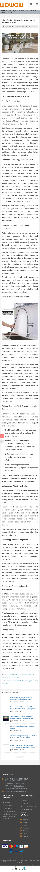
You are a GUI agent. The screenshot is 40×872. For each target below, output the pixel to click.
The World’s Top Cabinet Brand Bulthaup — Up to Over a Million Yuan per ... (21, 718)
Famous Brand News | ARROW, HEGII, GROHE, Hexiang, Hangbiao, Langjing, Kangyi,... (22, 709)
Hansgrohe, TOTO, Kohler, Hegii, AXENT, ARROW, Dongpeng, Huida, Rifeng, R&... (22, 747)
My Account (16, 868)
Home (4, 10)
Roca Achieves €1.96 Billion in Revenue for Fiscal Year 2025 (21, 698)
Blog (9, 10)
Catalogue (24, 868)
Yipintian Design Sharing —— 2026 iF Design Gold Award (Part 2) (23, 737)
